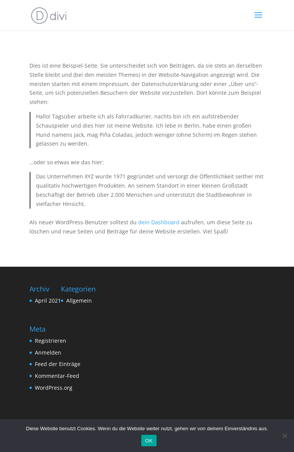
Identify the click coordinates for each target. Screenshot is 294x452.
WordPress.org (53, 387)
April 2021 (48, 300)
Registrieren (50, 340)
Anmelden (48, 352)
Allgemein (79, 300)
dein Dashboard (159, 222)
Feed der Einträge (57, 364)
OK (148, 441)
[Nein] (284, 435)
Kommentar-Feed (57, 375)
